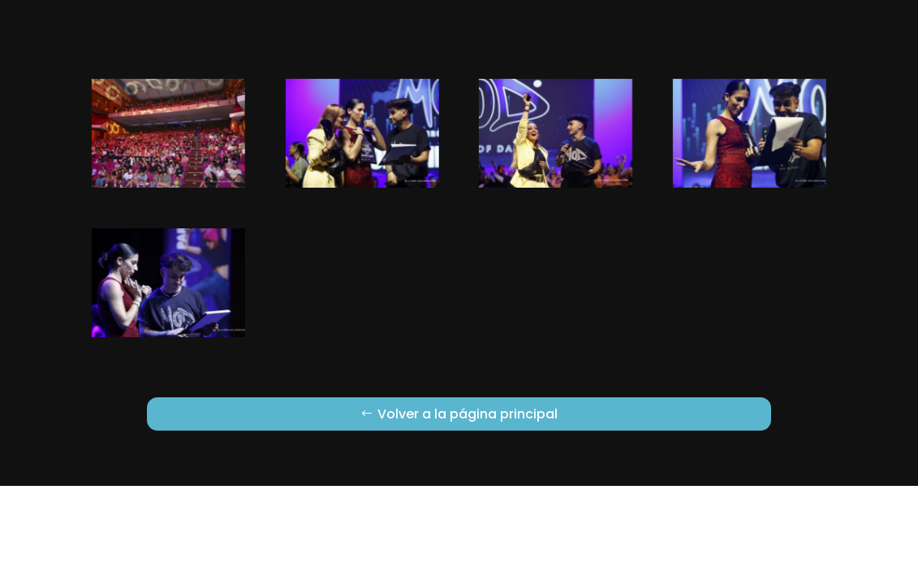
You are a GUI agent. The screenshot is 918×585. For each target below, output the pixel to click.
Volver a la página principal (467, 414)
